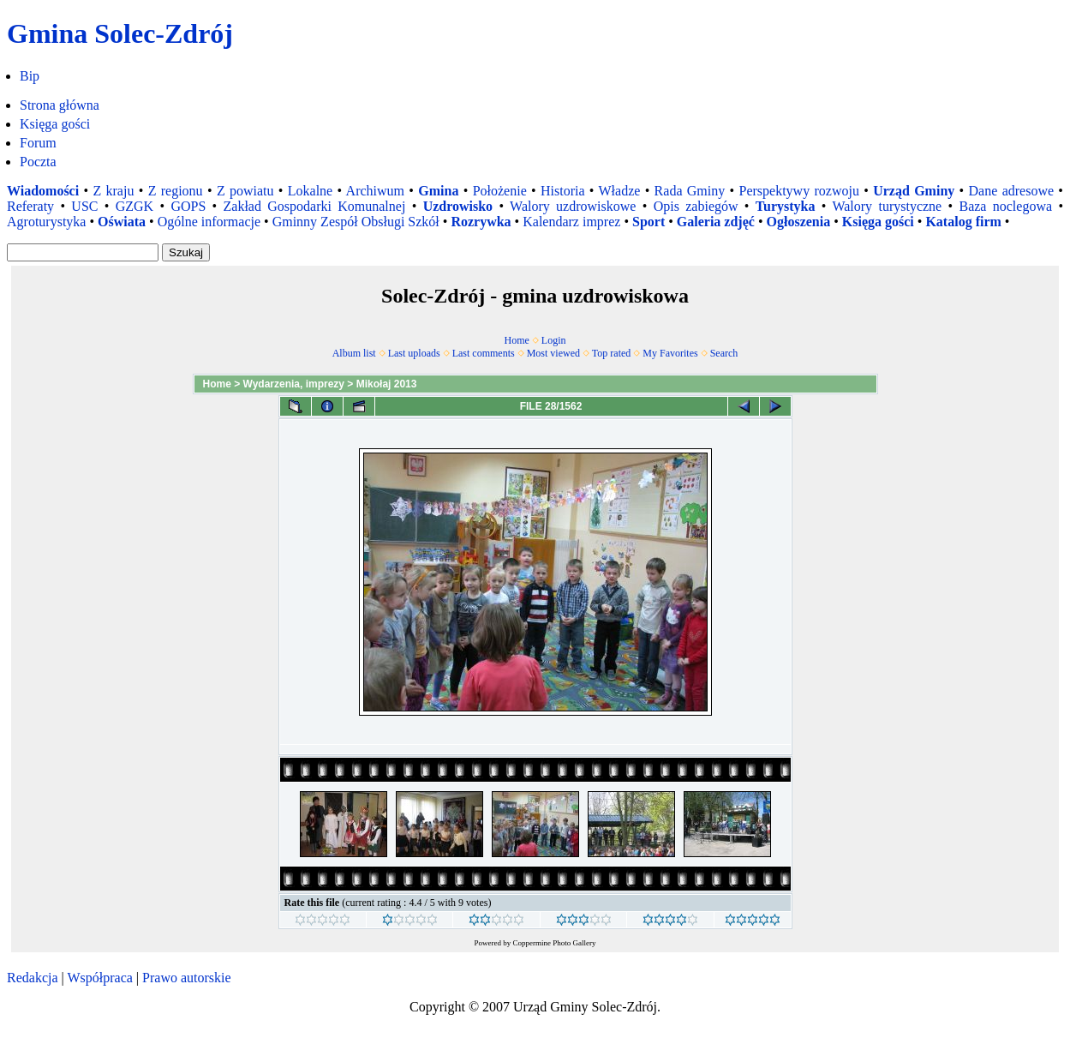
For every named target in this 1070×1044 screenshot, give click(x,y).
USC (84, 206)
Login (553, 340)
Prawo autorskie (186, 977)
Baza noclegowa (1005, 206)
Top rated (611, 353)
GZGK (134, 206)
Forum (38, 142)
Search (724, 353)
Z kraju (113, 190)
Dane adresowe (1012, 190)
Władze (620, 190)
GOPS (188, 206)
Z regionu (175, 190)
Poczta (38, 161)
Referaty (30, 206)
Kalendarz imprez (571, 221)
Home (517, 340)
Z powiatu (245, 190)
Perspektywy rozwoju (799, 190)
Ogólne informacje (209, 221)
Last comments (483, 353)
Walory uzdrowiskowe (573, 206)
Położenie (500, 190)
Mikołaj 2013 (386, 384)
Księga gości (55, 124)
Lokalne (310, 190)
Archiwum (375, 190)
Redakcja (32, 977)
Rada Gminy (690, 190)
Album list (354, 353)
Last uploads (414, 353)
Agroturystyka (46, 221)
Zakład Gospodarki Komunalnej (315, 206)
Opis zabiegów (696, 206)
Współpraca (99, 977)
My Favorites (670, 353)
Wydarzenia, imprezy (294, 384)
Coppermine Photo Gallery (554, 943)
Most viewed (553, 353)
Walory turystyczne (886, 206)
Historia (563, 190)
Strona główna (59, 105)
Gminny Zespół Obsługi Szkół (355, 221)
